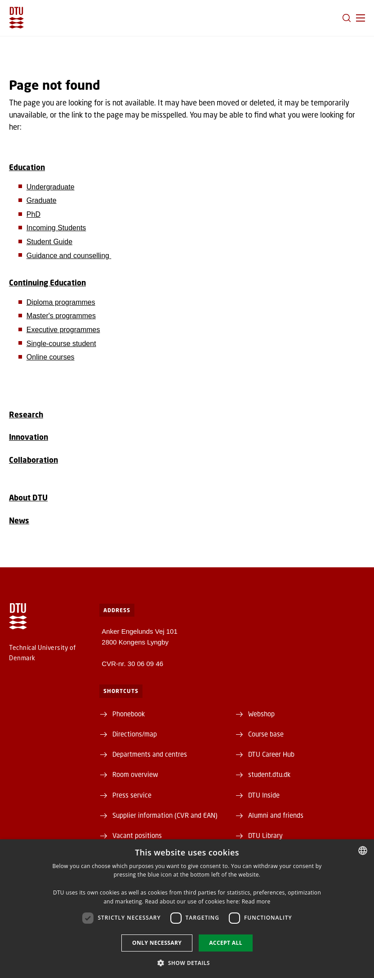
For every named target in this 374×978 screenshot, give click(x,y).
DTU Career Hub (271, 754)
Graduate (42, 200)
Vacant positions (137, 835)
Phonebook (128, 714)
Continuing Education (47, 282)
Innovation (28, 437)
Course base (266, 734)
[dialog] (187, 908)
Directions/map (134, 734)
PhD (33, 214)
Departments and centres (149, 754)
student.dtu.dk (269, 774)
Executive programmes (63, 329)
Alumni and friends (275, 815)
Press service (131, 795)
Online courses (51, 357)
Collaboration (33, 460)
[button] (360, 18)
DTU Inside (264, 795)
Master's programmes (61, 316)
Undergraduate (51, 187)
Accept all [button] (225, 943)
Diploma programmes (61, 302)
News (19, 520)
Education (27, 167)
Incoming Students (56, 228)
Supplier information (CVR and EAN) (165, 815)
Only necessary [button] (157, 943)
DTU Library (265, 835)
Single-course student (61, 343)
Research (26, 414)
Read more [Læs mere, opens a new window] (256, 901)
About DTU (28, 497)
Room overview (135, 774)
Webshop (261, 714)
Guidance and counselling (69, 255)
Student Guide (49, 242)
